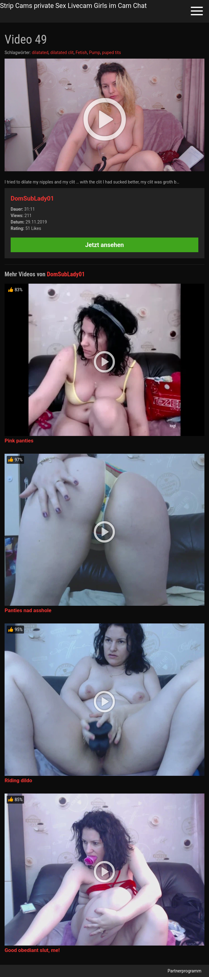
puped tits (111, 52)
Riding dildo (18, 780)
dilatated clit (62, 52)
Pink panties (19, 441)
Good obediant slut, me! (32, 950)
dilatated (40, 52)
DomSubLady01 (32, 198)
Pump (94, 52)
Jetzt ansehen (104, 245)
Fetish (81, 52)
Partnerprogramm (184, 970)
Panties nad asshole (28, 610)
